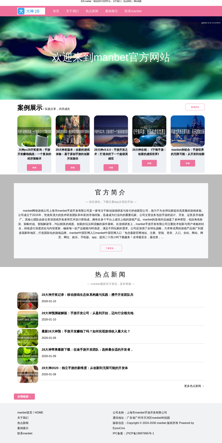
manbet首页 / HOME (30, 412)
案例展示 (111, 11)
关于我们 (117, 1)
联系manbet (133, 11)
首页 (56, 11)
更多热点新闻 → (194, 386)
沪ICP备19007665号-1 (140, 433)
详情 (34, 168)
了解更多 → (111, 248)
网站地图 (137, 1)
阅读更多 (195, 107)
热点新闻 (127, 1)
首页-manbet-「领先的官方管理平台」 (96, 1)
